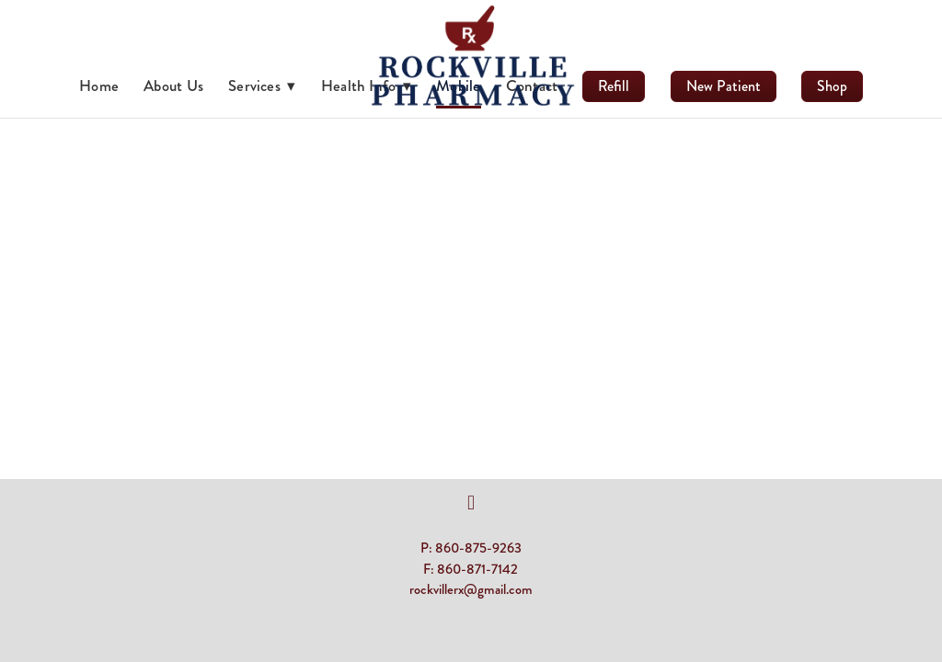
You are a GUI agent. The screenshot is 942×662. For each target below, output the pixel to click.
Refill (613, 86)
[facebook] (471, 503)
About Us (173, 85)
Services (262, 85)
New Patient (723, 86)
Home (99, 85)
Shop (832, 86)
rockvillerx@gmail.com (471, 589)
